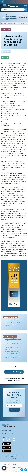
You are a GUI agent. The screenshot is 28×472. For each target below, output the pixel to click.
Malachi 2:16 (12, 247)
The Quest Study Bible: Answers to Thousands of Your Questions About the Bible (14, 324)
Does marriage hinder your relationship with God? (12, 356)
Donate (14, 2)
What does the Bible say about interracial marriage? (13, 339)
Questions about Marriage (14, 372)
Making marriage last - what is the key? (14, 344)
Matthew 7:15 (14, 153)
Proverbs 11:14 (15, 81)
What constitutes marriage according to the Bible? (12, 352)
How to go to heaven (11, 16)
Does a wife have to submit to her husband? (14, 348)
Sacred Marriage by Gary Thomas (14, 320)
